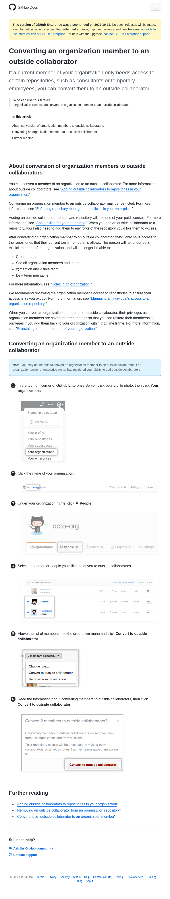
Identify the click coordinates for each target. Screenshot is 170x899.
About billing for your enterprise (60, 223)
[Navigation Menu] (155, 7)
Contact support (23, 855)
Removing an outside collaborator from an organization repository (68, 810)
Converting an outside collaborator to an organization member (65, 816)
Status (77, 877)
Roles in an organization (71, 284)
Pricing (119, 877)
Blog (79, 881)
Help (87, 877)
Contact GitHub (102, 877)
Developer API (134, 877)
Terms (40, 877)
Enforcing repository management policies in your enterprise (83, 209)
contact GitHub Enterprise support (127, 34)
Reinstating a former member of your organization (56, 329)
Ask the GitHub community (31, 848)
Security (65, 877)
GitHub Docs (28, 7)
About (89, 881)
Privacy (52, 877)
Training (151, 877)
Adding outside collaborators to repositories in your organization (67, 804)
